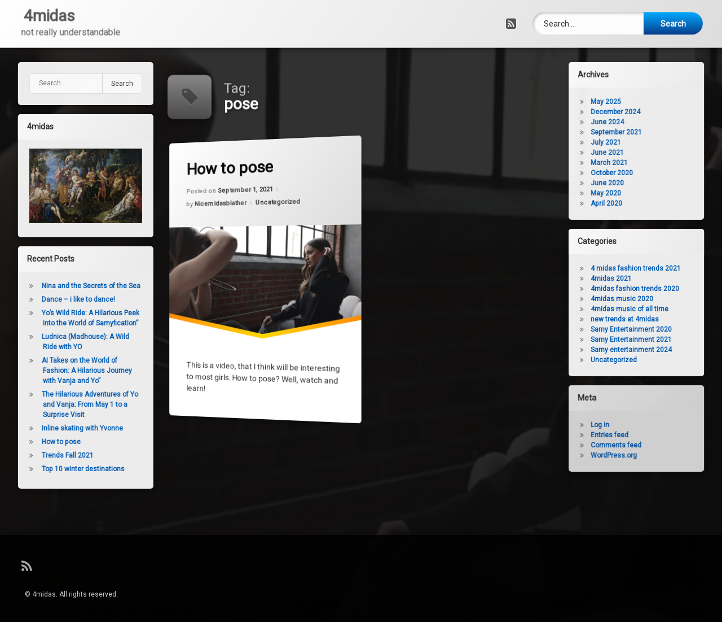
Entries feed (631, 435)
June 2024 (629, 122)
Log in (622, 425)
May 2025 (628, 102)
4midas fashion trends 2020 (657, 289)
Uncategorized (278, 202)
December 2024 (637, 112)
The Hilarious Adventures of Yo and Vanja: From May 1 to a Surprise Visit (68, 404)
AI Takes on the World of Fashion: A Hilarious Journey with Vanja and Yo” (65, 370)
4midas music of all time (651, 309)
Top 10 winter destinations (61, 469)
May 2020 (628, 193)
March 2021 (631, 163)
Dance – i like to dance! (56, 299)
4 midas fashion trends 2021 (658, 268)
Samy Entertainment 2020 (653, 329)
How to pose (230, 168)
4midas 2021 (633, 278)
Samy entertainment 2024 (653, 350)
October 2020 (634, 173)
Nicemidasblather (221, 203)
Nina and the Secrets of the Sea (69, 286)
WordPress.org (636, 455)
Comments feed (638, 445)
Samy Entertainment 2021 (653, 339)
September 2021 (638, 132)
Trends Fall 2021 (46, 455)
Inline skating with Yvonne (60, 428)
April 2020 (628, 203)
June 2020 (629, 183)
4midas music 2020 (644, 299)
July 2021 (628, 142)
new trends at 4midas (647, 319)
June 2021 (629, 152)
